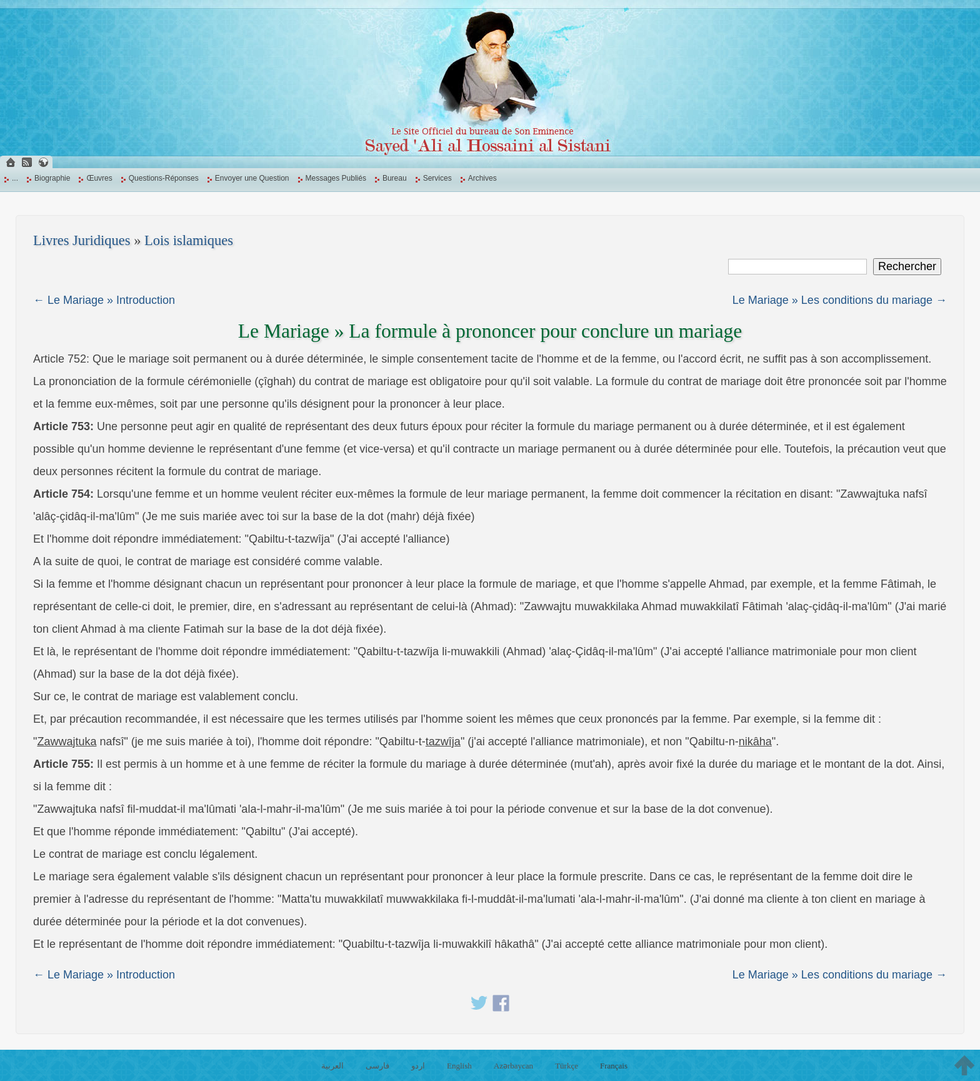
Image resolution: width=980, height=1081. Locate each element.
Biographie (52, 178)
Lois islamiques (188, 240)
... (15, 178)
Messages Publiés (336, 178)
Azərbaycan (513, 1065)
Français (614, 1065)
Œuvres (99, 178)
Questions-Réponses (164, 178)
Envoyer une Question (252, 178)
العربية (332, 1065)
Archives (482, 178)
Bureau (394, 178)
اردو (418, 1065)
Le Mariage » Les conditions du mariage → (839, 300)
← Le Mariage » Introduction (104, 300)
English (459, 1065)
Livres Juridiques (82, 240)
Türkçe (566, 1065)
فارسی (377, 1065)
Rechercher (907, 266)
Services (437, 178)
